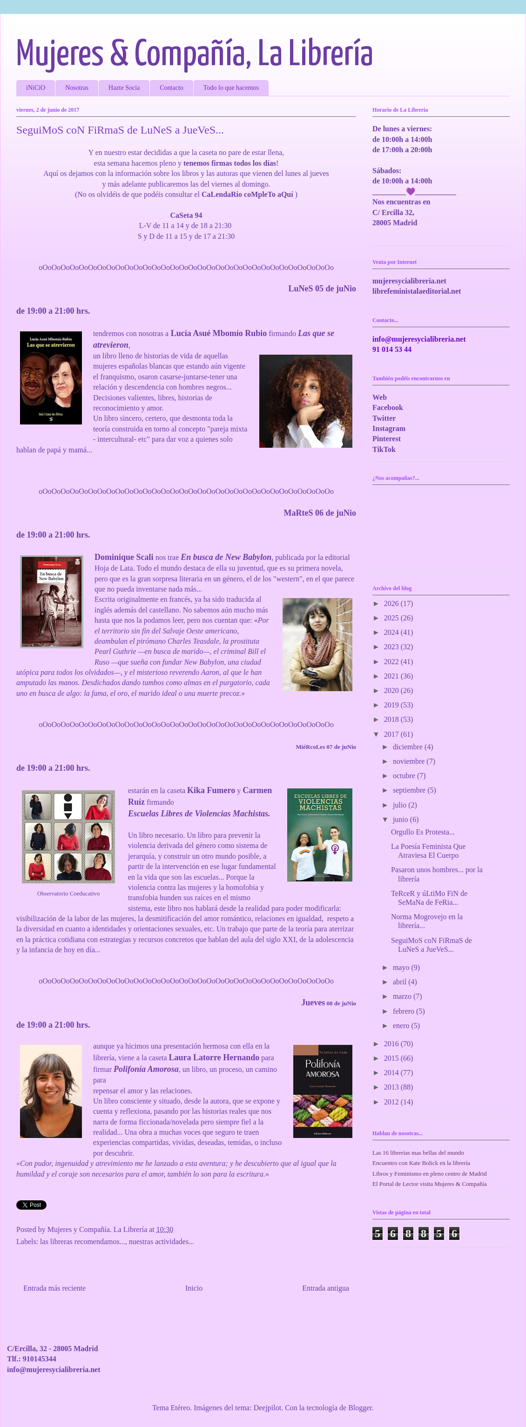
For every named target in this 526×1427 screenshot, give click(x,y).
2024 (392, 632)
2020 (392, 690)
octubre (405, 776)
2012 (392, 1102)
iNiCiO (35, 87)
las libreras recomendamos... (82, 1241)
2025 (392, 618)
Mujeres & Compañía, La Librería (194, 55)
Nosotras (76, 87)
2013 (392, 1087)
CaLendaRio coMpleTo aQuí (247, 194)
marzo (403, 996)
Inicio (193, 1288)
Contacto (171, 87)
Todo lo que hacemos (231, 87)
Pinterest (386, 439)
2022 (392, 662)
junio (401, 819)
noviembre (409, 761)
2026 (392, 603)
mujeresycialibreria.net (409, 281)
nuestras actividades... (161, 1241)
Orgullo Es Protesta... (423, 832)
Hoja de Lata (113, 568)
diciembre (409, 747)
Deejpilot (268, 1408)
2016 (392, 1044)
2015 (392, 1058)
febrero (404, 1011)
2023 (392, 647)
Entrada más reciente (54, 1288)
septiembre (410, 790)
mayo (402, 967)
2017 (392, 734)
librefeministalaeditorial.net (416, 291)
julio (400, 805)
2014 (392, 1073)
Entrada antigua (325, 1288)
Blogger (360, 1408)
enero (402, 1026)
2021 (392, 676)
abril (400, 982)
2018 (392, 719)
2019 (392, 705)
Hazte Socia (124, 87)
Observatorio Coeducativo (68, 893)
